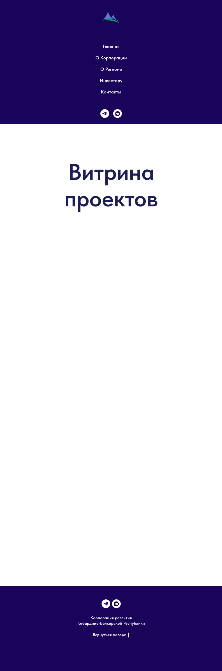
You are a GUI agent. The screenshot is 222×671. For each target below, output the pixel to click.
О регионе (111, 69)
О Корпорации (111, 58)
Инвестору (111, 80)
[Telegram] (106, 603)
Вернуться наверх (111, 635)
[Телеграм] (104, 113)
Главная (111, 46)
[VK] (117, 113)
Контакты (111, 92)
